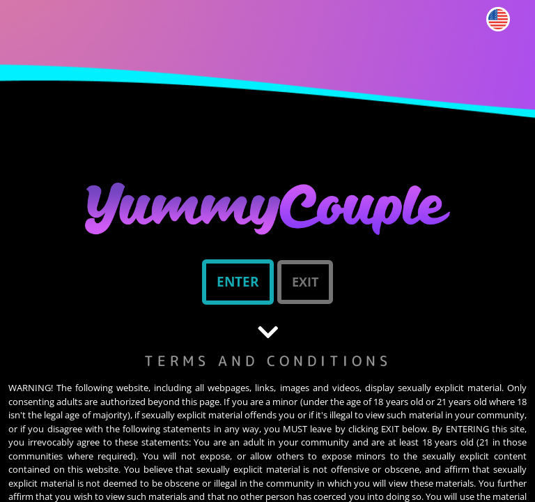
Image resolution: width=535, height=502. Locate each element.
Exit (305, 281)
